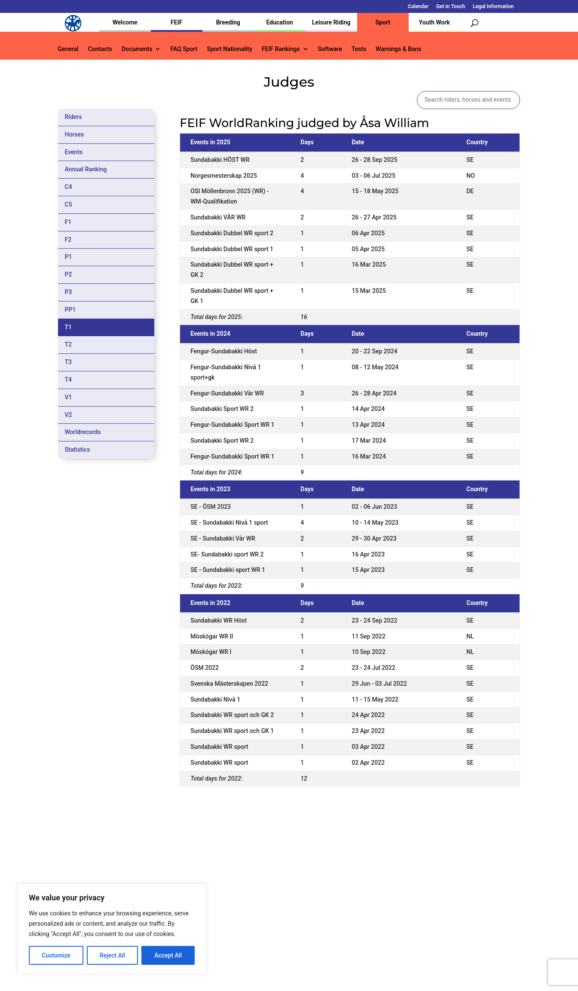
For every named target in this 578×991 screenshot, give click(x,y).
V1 (68, 397)
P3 (68, 292)
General (68, 49)
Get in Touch (450, 6)
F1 (68, 222)
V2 (68, 414)
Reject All (112, 955)
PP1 (70, 309)
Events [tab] (74, 152)
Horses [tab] (74, 134)
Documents (137, 49)
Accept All (168, 955)
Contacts (100, 49)
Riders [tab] (73, 116)
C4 (68, 186)
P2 (68, 274)
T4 (68, 379)
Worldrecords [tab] (83, 432)
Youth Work (434, 22)
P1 (68, 256)
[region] (111, 929)
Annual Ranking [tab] (86, 169)
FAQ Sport (183, 49)
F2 (68, 239)
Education (279, 22)
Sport (383, 22)
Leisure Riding (331, 22)
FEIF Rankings (281, 49)
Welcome (125, 22)
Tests (359, 49)
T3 (68, 362)
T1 (68, 327)
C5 (68, 204)
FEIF (176, 22)
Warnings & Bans (398, 49)
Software (330, 49)
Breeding (228, 22)
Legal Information (493, 6)
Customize (56, 955)
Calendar (418, 6)
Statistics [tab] (77, 449)
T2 (68, 344)
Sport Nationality (229, 49)
